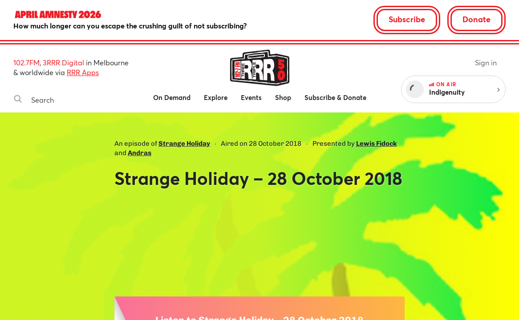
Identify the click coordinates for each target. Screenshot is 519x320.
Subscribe (407, 19)
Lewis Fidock (376, 144)
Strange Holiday (184, 144)
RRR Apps (83, 72)
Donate (476, 19)
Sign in (486, 62)
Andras (139, 153)
